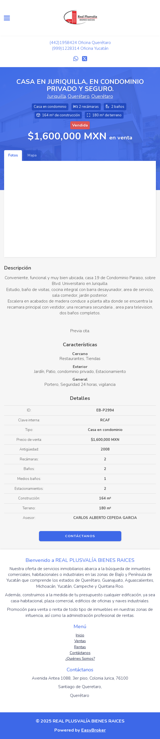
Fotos (13, 155)
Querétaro (78, 96)
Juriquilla (56, 96)
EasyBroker (93, 730)
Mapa (32, 155)
